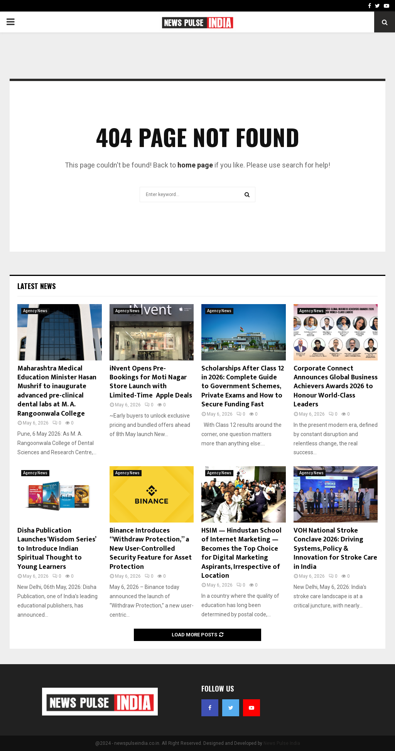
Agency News (35, 311)
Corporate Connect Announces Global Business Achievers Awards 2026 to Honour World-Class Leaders (336, 387)
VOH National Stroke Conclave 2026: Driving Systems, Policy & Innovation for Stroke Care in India (335, 549)
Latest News (36, 286)
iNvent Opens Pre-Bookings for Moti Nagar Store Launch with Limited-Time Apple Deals (151, 382)
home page (195, 165)
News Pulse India (281, 743)
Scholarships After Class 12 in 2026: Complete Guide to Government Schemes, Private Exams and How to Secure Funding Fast (242, 387)
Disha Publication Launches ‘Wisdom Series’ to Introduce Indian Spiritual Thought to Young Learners (56, 549)
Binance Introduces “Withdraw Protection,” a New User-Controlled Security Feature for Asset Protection (151, 549)
